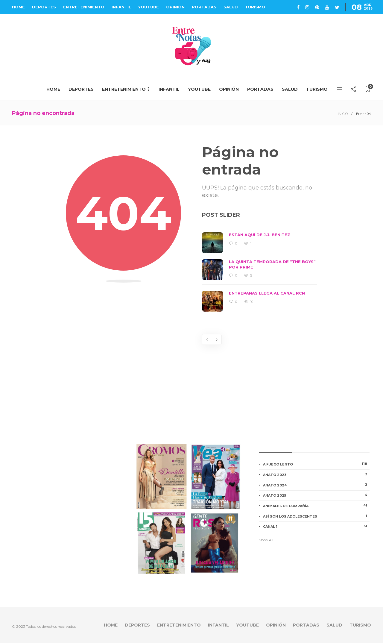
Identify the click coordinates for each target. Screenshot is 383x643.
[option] (259, 272)
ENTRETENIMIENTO (83, 6)
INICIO (343, 114)
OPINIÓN (175, 6)
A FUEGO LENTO (316, 464)
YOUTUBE (148, 6)
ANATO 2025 (316, 495)
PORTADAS (204, 6)
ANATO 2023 (316, 474)
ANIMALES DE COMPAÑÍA (316, 505)
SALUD (231, 6)
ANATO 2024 (316, 485)
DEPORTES (44, 6)
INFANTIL (121, 6)
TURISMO (255, 6)
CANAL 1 (316, 526)
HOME (18, 6)
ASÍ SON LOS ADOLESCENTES (316, 516)
